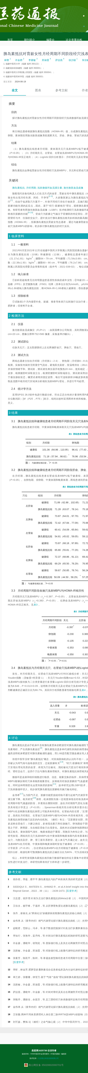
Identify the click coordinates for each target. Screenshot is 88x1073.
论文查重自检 (74, 39)
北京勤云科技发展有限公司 (48, 1058)
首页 (10, 39)
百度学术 (72, 890)
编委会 (50, 39)
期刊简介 (29, 39)
